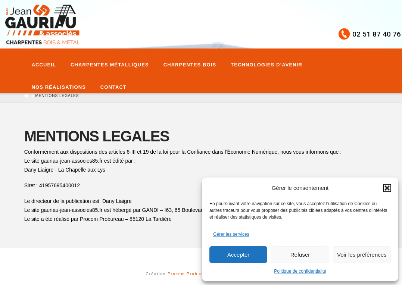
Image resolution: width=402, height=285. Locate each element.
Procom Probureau (190, 274)
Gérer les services (231, 234)
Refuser (300, 254)
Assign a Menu (200, 258)
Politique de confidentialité (300, 271)
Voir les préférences (362, 254)
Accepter (238, 254)
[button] (387, 188)
